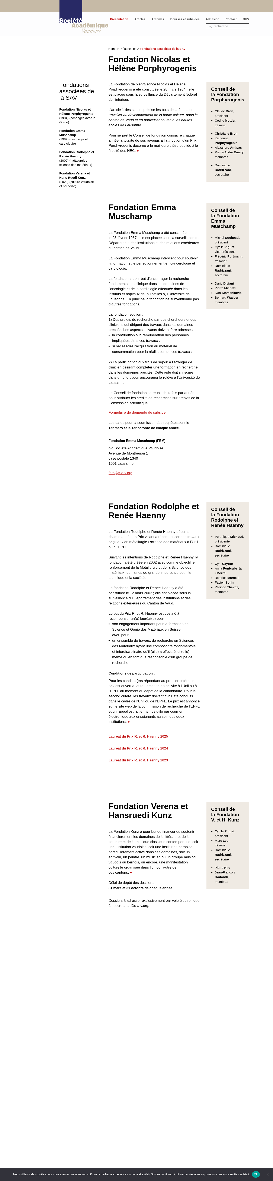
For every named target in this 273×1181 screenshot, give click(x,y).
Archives (157, 19)
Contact (231, 19)
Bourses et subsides (185, 19)
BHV (246, 19)
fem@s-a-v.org (120, 473)
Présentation (119, 19)
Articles (139, 19)
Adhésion (212, 19)
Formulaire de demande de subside (137, 412)
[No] (268, 1174)
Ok (256, 1174)
